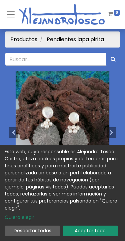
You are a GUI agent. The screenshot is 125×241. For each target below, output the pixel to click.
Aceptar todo (90, 230)
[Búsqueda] (113, 59)
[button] (13, 132)
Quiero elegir (19, 217)
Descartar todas (32, 230)
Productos (23, 39)
